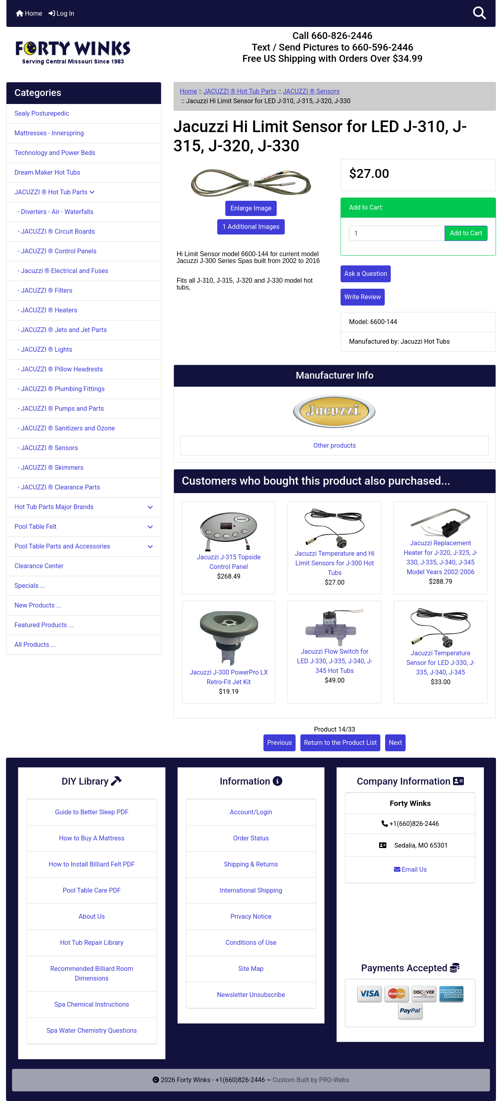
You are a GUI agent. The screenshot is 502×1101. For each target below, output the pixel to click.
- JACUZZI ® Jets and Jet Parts (60, 330)
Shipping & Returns (251, 864)
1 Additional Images (251, 226)
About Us (92, 916)
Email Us (410, 869)
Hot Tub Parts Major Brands (83, 507)
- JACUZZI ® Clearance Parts (57, 487)
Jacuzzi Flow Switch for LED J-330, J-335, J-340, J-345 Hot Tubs (334, 661)
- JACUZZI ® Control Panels (55, 251)
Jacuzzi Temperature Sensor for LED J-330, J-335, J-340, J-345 (440, 662)
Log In (61, 13)
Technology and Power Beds (54, 153)
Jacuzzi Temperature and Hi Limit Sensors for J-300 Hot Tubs (334, 563)
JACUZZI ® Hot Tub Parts (239, 91)
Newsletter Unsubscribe (251, 995)
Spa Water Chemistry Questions (92, 1030)
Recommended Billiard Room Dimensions (91, 973)
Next (395, 742)
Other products (334, 445)
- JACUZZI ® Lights (43, 349)
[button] (479, 13)
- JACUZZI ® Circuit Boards (54, 231)
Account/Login (251, 812)
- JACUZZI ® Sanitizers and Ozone (64, 428)
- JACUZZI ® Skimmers (49, 467)
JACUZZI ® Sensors (311, 91)
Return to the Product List (340, 742)
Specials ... (29, 585)
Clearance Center (38, 566)
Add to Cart (466, 233)
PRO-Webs (334, 1080)
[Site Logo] (87, 49)
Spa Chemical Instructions (91, 1004)
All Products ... (35, 644)
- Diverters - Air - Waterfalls (54, 212)
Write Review (362, 297)
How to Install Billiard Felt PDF (92, 864)
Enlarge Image (251, 208)
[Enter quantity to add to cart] (397, 233)
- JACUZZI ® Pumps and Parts (59, 408)
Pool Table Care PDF (92, 890)
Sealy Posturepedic (41, 113)
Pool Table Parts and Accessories (83, 546)
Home (29, 13)
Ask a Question (365, 273)
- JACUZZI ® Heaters (45, 310)
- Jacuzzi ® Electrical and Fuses (61, 271)
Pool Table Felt (83, 526)
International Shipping (251, 890)
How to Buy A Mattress (91, 838)
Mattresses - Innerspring (49, 133)
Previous (279, 742)
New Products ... (37, 605)
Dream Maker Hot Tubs (47, 172)
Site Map (251, 969)
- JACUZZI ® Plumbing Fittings (59, 389)
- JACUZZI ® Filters (43, 290)
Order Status (251, 838)
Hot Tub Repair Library (91, 942)
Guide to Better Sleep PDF (92, 812)
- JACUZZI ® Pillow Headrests (58, 369)
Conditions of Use (251, 942)
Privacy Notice (251, 916)
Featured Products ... (44, 625)
